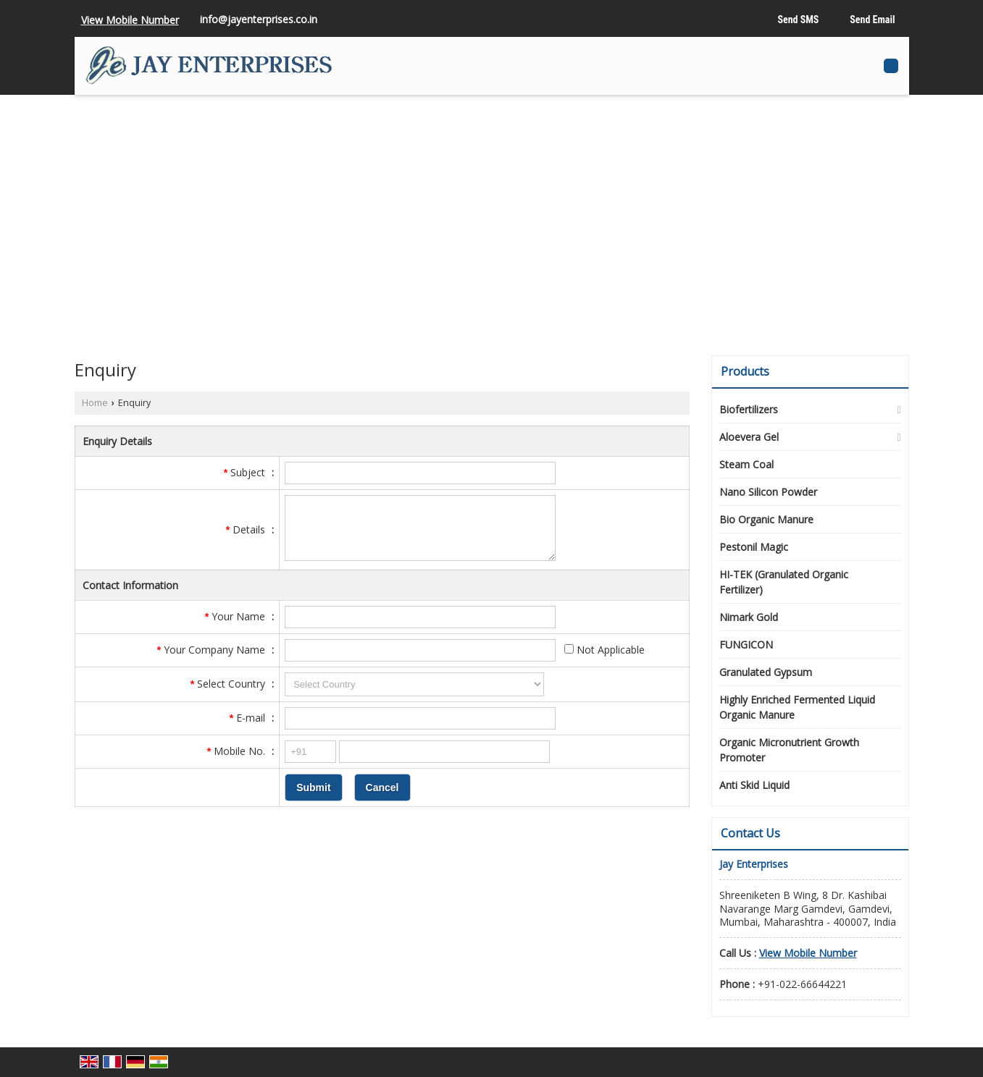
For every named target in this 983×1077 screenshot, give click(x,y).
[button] (130, 20)
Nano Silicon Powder (768, 492)
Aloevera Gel (749, 437)
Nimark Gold (748, 617)
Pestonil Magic (753, 547)
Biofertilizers (748, 409)
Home (95, 403)
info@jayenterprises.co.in (258, 19)
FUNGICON (746, 644)
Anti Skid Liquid (754, 785)
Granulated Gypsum (765, 672)
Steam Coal (746, 464)
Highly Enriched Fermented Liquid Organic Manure (797, 707)
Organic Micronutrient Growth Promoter (789, 749)
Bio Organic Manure (766, 519)
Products (745, 371)
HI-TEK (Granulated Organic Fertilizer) (783, 581)
